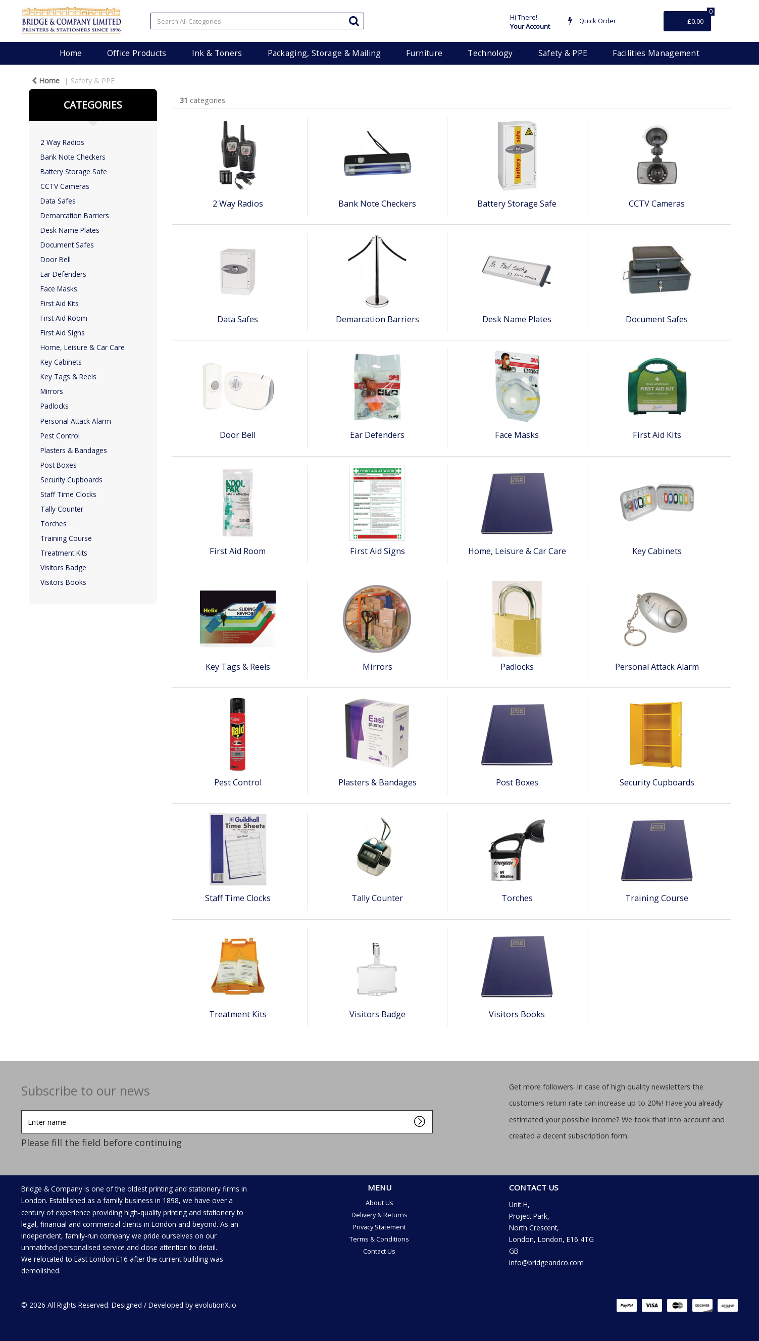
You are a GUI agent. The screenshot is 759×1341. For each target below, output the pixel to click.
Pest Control (60, 435)
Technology (490, 53)
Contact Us (379, 1251)
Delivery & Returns (379, 1214)
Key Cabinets (61, 362)
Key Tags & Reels (68, 376)
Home (71, 53)
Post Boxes (58, 465)
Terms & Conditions (379, 1239)
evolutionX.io (215, 1305)
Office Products (137, 53)
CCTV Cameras (64, 186)
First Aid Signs (62, 332)
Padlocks (54, 406)
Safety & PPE (563, 53)
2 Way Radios (62, 142)
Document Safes (67, 245)
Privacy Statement (379, 1226)
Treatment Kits (63, 553)
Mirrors (51, 391)
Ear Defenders (63, 274)
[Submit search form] (354, 20)
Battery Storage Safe (73, 171)
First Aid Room (63, 318)
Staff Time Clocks (68, 494)
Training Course (66, 538)
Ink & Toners (217, 53)
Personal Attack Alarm (75, 421)
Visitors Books (63, 582)
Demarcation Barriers (74, 215)
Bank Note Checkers (73, 157)
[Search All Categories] (257, 21)
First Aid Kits (59, 303)
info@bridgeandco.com (546, 1262)
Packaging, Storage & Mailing (324, 53)
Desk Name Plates (69, 230)
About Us (379, 1202)
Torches (53, 523)
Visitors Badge (63, 567)
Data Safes (58, 201)
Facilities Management (656, 53)
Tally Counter (61, 509)
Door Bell (55, 259)
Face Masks (58, 288)
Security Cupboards (71, 479)
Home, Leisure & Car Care (82, 347)
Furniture (424, 53)
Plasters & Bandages (73, 450)
